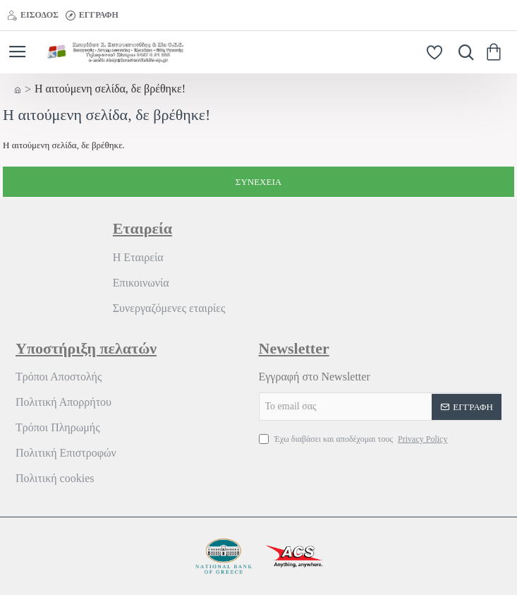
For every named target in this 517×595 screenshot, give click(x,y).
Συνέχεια (258, 181)
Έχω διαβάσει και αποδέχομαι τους (355, 439)
